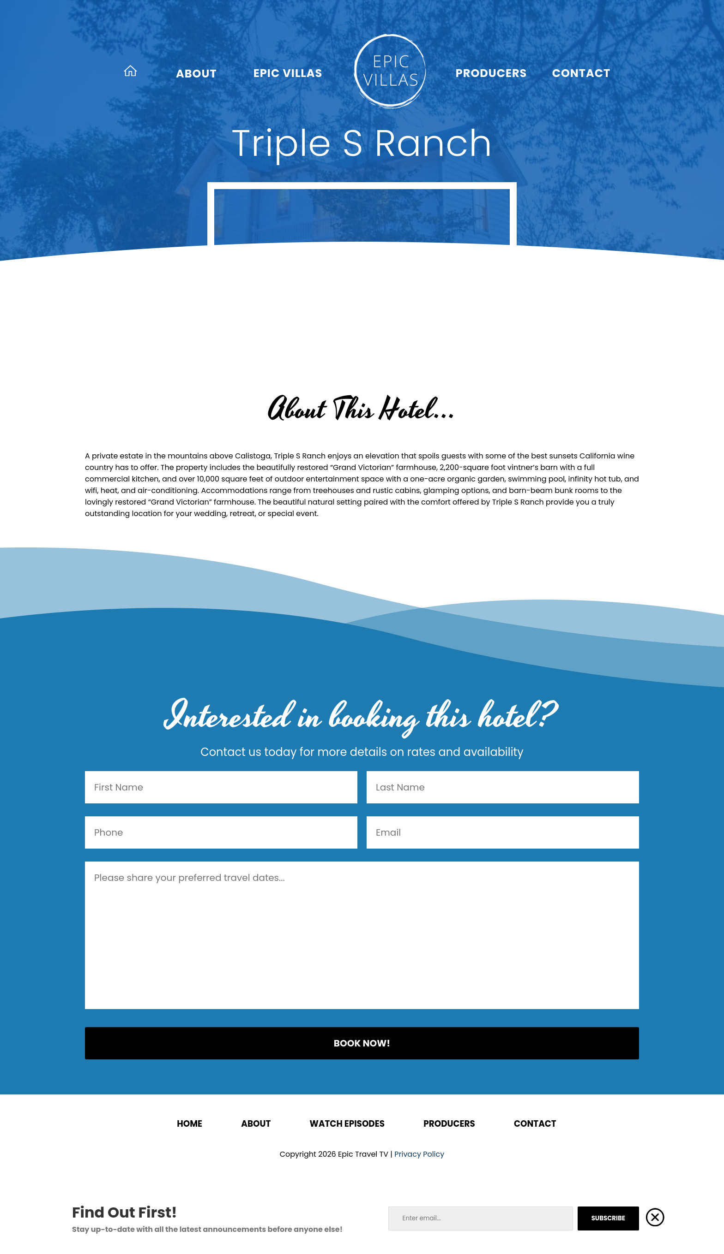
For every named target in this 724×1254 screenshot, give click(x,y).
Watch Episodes (347, 1123)
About (196, 73)
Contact (581, 73)
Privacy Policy (419, 1154)
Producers (491, 73)
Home (189, 1123)
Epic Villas (287, 73)
